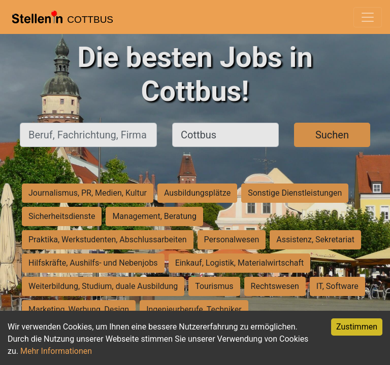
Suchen (332, 135)
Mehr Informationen (56, 351)
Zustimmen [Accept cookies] (356, 327)
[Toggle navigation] (367, 17)
